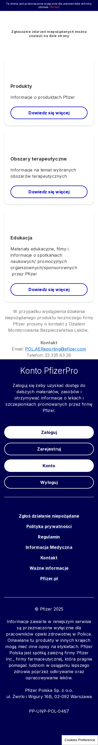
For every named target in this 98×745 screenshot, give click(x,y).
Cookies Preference (80, 740)
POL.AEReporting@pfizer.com (55, 349)
